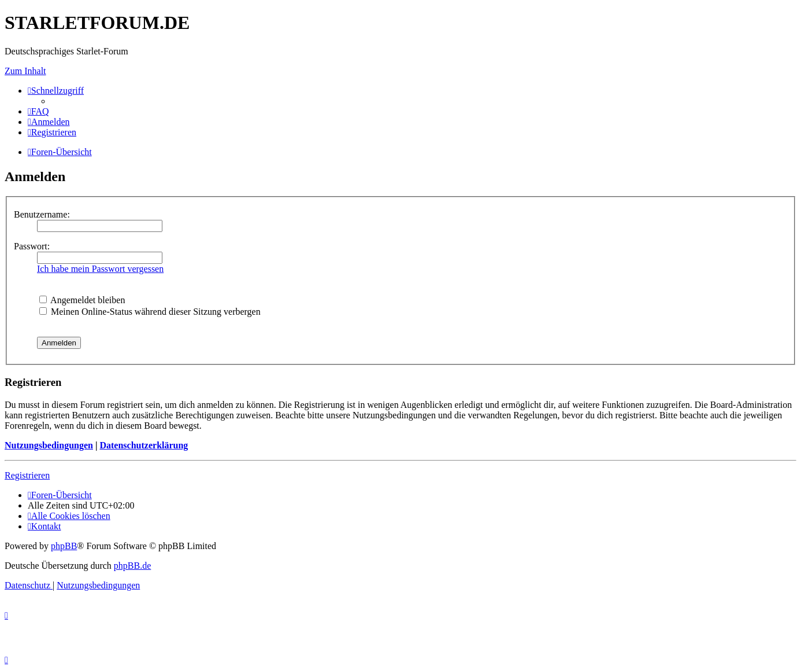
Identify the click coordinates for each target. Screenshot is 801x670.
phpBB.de (132, 565)
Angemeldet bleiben (82, 300)
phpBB (64, 546)
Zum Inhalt (25, 71)
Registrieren (27, 475)
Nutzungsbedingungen (49, 445)
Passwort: (32, 246)
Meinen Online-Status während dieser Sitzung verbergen (150, 311)
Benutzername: (42, 214)
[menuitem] (38, 111)
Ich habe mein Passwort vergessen (100, 269)
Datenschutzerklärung (143, 445)
